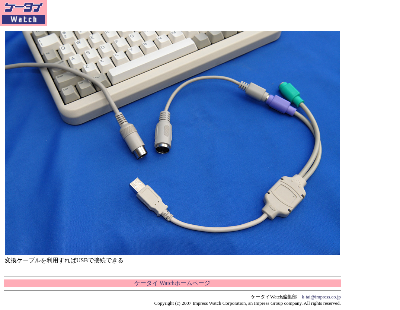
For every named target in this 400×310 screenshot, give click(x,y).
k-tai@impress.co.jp (321, 297)
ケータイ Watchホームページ (172, 283)
